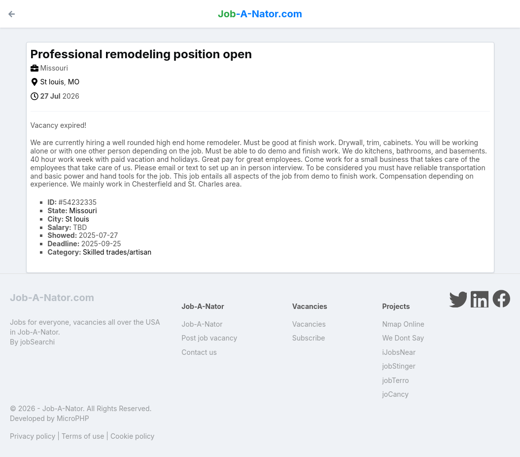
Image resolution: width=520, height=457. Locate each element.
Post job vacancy (209, 338)
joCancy (395, 394)
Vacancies (309, 324)
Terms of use (83, 436)
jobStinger (399, 366)
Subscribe (308, 338)
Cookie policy (132, 436)
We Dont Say (403, 338)
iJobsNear (399, 352)
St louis (52, 81)
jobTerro (395, 380)
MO (73, 81)
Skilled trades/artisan (117, 252)
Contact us (199, 352)
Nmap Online (403, 324)
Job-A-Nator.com (52, 298)
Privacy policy (32, 436)
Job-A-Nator (201, 324)
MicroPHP (73, 418)
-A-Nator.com (260, 14)
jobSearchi (37, 342)
